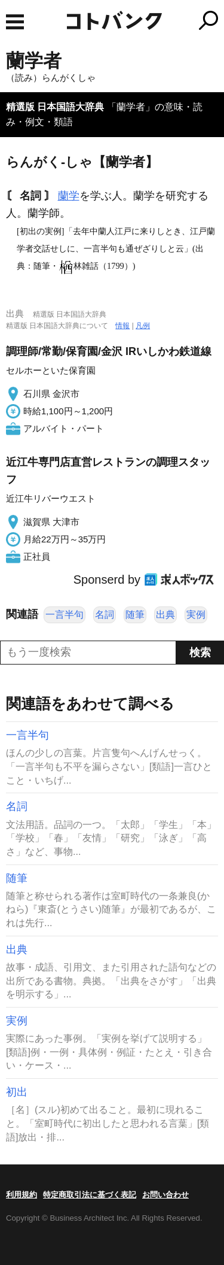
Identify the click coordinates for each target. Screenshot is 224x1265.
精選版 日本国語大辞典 (55, 107)
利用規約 (21, 1194)
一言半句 (64, 614)
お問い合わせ (165, 1194)
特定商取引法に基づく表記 (89, 1194)
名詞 (104, 614)
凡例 (143, 325)
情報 (122, 325)
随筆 (135, 614)
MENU (15, 21)
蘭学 (68, 196)
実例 (195, 614)
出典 (165, 614)
